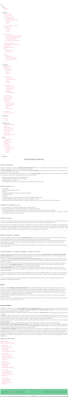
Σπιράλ (7, 107)
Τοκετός (5, 48)
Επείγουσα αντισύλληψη (10, 104)
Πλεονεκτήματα (9, 56)
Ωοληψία (5, 125)
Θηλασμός (6, 54)
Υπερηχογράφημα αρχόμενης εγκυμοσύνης (13, 35)
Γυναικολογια (5, 64)
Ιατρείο (5, 9)
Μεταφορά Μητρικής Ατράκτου (8, 351)
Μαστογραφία (6, 140)
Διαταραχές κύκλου (7, 85)
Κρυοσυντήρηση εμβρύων (8, 128)
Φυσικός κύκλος (7, 131)
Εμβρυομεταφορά (7, 127)
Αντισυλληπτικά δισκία (10, 102)
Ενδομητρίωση (6, 67)
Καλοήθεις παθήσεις (7, 141)
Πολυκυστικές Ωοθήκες (8, 69)
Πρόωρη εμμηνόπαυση (10, 92)
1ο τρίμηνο (8, 28)
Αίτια (5, 117)
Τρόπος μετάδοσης (9, 77)
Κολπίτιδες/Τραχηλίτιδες (8, 96)
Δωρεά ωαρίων (7, 133)
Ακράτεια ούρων (7, 95)
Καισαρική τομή (9, 51)
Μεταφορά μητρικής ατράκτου (9, 134)
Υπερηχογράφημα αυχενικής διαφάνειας (13, 37)
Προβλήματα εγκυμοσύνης (9, 47)
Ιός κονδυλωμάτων (7, 76)
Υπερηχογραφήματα (7, 34)
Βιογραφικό (6, 8)
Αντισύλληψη (6, 101)
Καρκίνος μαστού (7, 146)
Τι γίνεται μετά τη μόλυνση (11, 79)
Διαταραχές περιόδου (10, 88)
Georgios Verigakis (12, 391)
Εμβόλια (7, 22)
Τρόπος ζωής (8, 21)
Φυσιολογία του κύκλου (10, 86)
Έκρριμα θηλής (7, 144)
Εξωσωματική (5, 345)
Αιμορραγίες (8, 89)
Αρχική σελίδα (5, 353)
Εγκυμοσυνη (4, 12)
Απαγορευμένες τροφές (10, 18)
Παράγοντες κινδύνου (10, 147)
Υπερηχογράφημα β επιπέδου (11, 38)
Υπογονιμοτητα (5, 115)
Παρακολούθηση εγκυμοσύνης (9, 43)
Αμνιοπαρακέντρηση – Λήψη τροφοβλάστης (12, 44)
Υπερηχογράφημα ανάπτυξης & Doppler (13, 40)
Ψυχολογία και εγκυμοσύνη (8, 357)
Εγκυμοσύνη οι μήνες (8, 27)
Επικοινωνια (4, 156)
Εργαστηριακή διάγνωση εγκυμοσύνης (11, 25)
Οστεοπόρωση (6, 111)
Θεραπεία (8, 73)
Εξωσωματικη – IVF (6, 123)
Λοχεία (5, 61)
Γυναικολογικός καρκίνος (8, 112)
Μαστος (3, 137)
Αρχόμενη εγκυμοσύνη (8, 15)
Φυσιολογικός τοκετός (10, 50)
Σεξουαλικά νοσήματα (8, 99)
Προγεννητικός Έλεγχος (7, 354)
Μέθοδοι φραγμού (9, 105)
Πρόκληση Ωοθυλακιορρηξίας (9, 124)
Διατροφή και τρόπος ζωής (9, 16)
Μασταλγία (6, 143)
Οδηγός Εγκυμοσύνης (6, 356)
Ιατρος (3, 6)
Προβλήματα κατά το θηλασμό (11, 59)
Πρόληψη (8, 82)
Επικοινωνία (4, 359)
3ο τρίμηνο (8, 31)
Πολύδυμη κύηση (7, 45)
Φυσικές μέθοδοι (9, 108)
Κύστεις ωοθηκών (7, 98)
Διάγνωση (8, 72)
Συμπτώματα (8, 70)
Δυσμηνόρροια (8, 91)
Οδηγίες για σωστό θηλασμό (11, 57)
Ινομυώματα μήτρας (7, 66)
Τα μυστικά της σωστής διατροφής (12, 19)
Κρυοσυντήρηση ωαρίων (8, 130)
